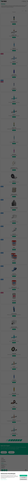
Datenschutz (5, 479)
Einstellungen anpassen (23, 479)
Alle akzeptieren (23, 475)
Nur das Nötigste (23, 477)
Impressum (2, 479)
